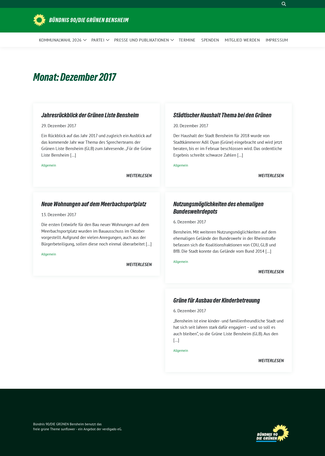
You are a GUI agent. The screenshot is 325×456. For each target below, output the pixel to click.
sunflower (68, 429)
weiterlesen (139, 175)
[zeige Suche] (283, 4)
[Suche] (277, 4)
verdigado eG (111, 429)
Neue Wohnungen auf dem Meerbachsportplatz (93, 204)
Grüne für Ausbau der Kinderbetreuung (216, 300)
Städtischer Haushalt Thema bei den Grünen (222, 115)
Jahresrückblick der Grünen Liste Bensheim (90, 115)
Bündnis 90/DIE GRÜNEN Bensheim (89, 20)
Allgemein (48, 165)
